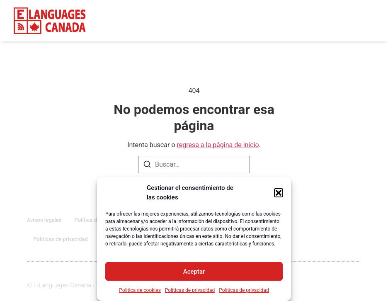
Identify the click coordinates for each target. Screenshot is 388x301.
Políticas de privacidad (190, 290)
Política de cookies (140, 290)
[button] (278, 193)
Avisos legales (44, 220)
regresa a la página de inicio (218, 145)
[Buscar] (147, 166)
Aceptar (194, 271)
